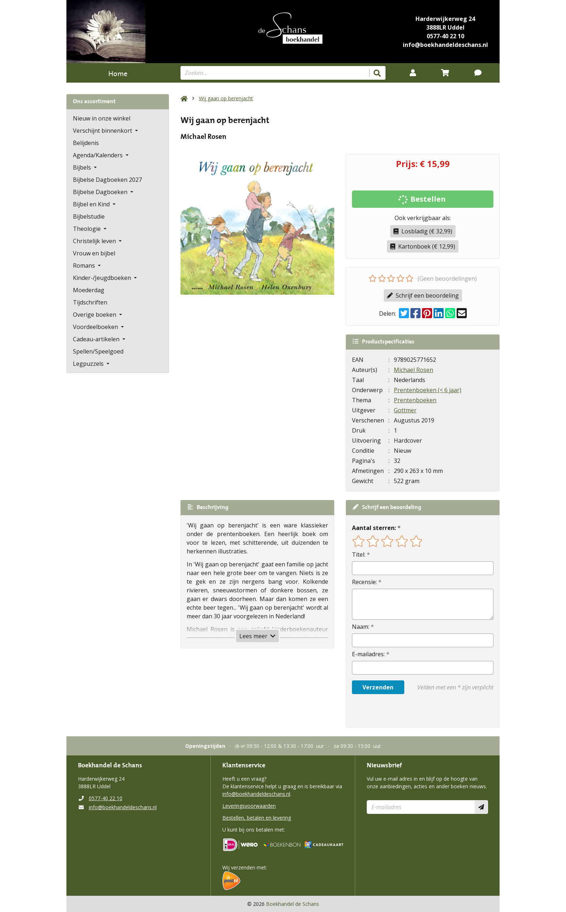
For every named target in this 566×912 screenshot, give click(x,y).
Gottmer (405, 410)
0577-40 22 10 (445, 36)
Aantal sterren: (374, 528)
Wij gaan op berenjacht (226, 98)
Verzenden (377, 687)
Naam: (360, 627)
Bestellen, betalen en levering (256, 817)
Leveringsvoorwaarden (249, 805)
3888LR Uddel (445, 27)
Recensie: (364, 582)
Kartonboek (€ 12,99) (422, 246)
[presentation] (398, 711)
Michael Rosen (413, 370)
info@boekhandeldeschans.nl (445, 45)
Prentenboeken (415, 400)
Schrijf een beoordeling (423, 295)
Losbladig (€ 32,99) (422, 231)
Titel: (358, 554)
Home (117, 73)
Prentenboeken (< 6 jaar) (427, 390)
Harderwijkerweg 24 (445, 19)
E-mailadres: (368, 654)
